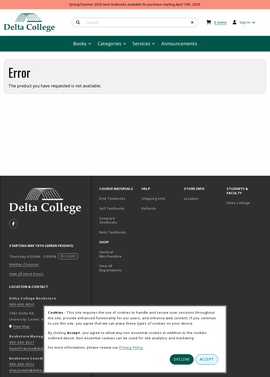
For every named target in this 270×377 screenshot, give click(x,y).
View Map (21, 326)
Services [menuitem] (141, 44)
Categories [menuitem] (109, 44)
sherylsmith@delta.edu (29, 370)
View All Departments (110, 268)
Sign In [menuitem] (245, 22)
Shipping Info (153, 198)
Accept (207, 359)
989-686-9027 (22, 342)
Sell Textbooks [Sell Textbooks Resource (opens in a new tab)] (112, 208)
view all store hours (26, 273)
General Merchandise (110, 254)
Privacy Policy (131, 347)
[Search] (78, 22)
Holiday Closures (24, 264)
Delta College (246, 202)
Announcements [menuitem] (179, 44)
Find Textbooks (112, 198)
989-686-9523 (22, 364)
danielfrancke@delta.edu (31, 348)
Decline (182, 359)
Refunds (149, 208)
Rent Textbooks (113, 232)
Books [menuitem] (80, 44)
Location (191, 198)
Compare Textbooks (118, 220)
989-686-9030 (22, 304)
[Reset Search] (192, 22)
